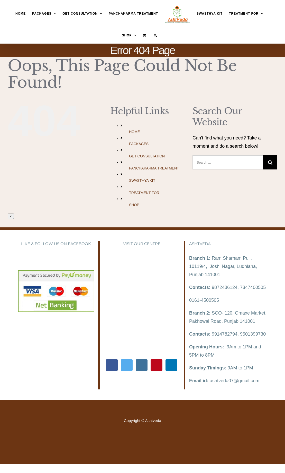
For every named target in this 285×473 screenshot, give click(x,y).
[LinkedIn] (171, 365)
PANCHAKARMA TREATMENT (154, 168)
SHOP (134, 205)
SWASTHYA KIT (142, 180)
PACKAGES (139, 144)
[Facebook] (112, 365)
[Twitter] (127, 365)
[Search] (155, 35)
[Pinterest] (156, 365)
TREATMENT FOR (144, 193)
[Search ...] (227, 162)
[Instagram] (142, 365)
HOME (134, 132)
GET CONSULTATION (147, 156)
